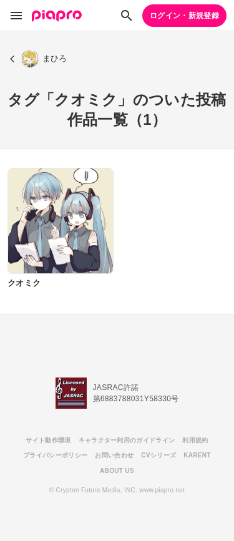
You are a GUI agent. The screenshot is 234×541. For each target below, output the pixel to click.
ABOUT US (117, 470)
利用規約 (195, 440)
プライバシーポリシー (55, 455)
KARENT (197, 455)
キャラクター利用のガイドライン (127, 440)
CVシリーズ (158, 455)
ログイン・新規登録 (184, 15)
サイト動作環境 (48, 440)
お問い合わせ (114, 455)
